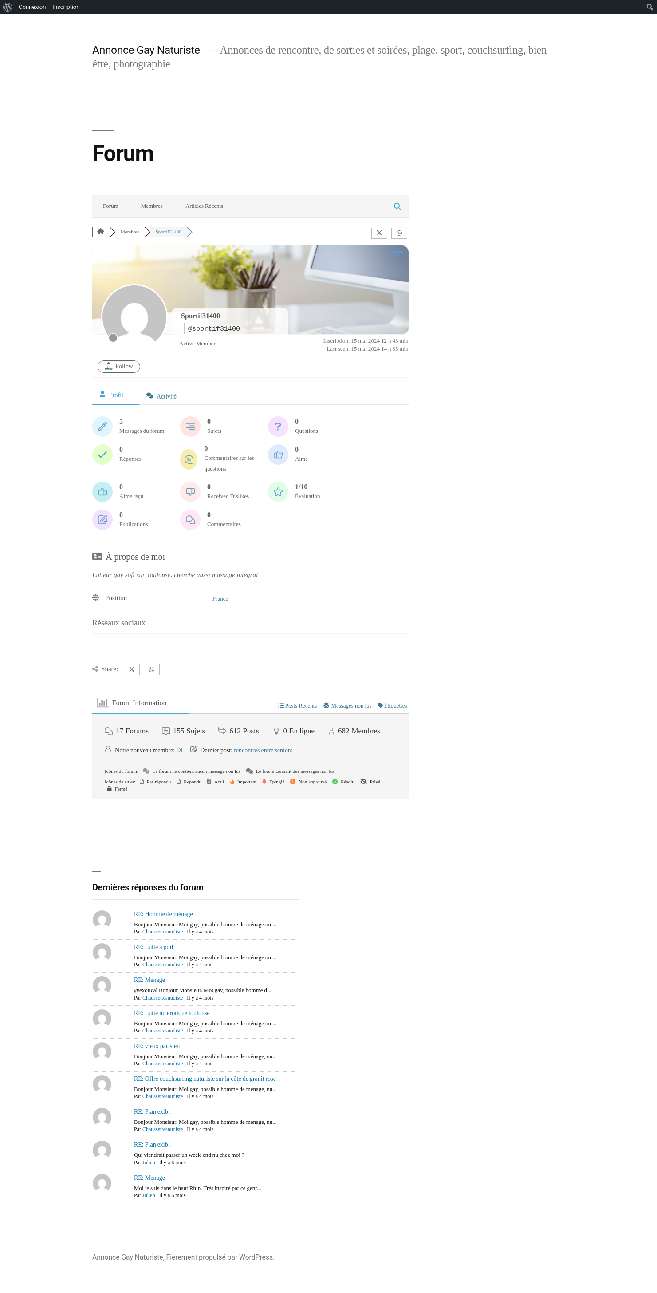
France (220, 598)
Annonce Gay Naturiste (146, 49)
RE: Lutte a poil (153, 947)
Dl (179, 750)
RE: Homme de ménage (163, 914)
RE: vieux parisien (157, 1046)
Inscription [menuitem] (65, 7)
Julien (148, 1162)
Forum (110, 206)
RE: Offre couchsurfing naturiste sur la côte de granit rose (205, 1079)
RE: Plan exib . (152, 1111)
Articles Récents (204, 206)
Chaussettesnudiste (162, 932)
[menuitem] (8, 7)
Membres (152, 206)
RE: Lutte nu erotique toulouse (172, 1013)
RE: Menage (149, 980)
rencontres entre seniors (263, 750)
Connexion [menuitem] (32, 7)
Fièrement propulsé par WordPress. (220, 1257)
